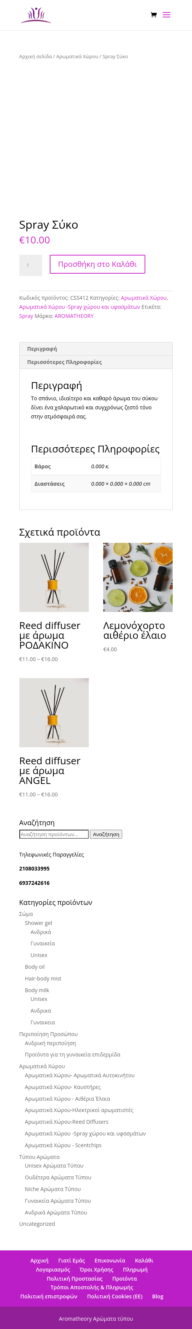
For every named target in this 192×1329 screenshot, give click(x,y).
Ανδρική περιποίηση (50, 1043)
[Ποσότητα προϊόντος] (30, 265)
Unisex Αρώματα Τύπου (54, 1165)
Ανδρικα (41, 1010)
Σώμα (26, 913)
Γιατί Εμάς (71, 1260)
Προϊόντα (124, 1278)
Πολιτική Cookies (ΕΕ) (114, 1296)
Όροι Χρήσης (96, 1269)
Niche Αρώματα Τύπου (53, 1189)
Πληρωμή (135, 1269)
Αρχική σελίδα (35, 56)
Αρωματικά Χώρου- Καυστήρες (63, 1086)
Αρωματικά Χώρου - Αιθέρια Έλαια (67, 1098)
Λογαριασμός (53, 1269)
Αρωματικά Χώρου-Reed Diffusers (67, 1121)
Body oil (35, 966)
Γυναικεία (43, 943)
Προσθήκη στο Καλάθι (97, 264)
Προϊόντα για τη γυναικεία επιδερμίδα (73, 1054)
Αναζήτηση (106, 834)
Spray (26, 315)
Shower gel (38, 922)
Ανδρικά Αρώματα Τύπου (56, 1212)
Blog (157, 1296)
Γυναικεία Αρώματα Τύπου (58, 1200)
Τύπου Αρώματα (39, 1156)
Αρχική (39, 1260)
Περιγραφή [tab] (42, 348)
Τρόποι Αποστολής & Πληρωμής (91, 1287)
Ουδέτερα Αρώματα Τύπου (58, 1177)
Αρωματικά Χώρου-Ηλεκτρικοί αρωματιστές (79, 1110)
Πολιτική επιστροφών (48, 1296)
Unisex (39, 955)
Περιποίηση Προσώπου (48, 1034)
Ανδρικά (41, 932)
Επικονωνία (109, 1260)
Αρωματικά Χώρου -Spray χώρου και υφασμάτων (79, 306)
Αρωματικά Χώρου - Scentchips (63, 1145)
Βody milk (37, 990)
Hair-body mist (43, 978)
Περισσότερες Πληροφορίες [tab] (64, 362)
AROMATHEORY (74, 315)
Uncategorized (37, 1223)
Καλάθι (144, 1260)
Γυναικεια (43, 1022)
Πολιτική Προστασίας (74, 1278)
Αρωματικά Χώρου (77, 56)
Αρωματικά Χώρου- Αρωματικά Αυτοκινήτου (80, 1075)
